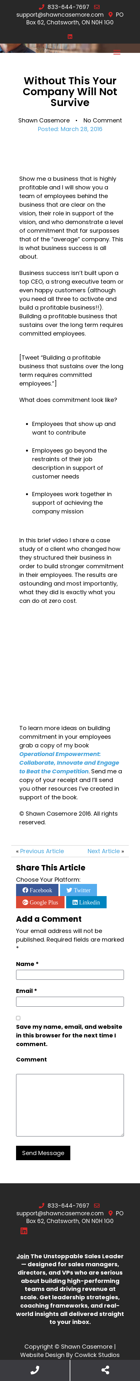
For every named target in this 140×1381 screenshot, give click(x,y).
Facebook (40, 890)
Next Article (104, 851)
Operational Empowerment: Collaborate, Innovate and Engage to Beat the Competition (69, 762)
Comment (31, 1059)
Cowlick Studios (97, 1355)
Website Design (42, 1355)
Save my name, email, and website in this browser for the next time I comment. (69, 1035)
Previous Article (42, 851)
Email (26, 991)
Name (27, 964)
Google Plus (43, 902)
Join (22, 1256)
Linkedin (89, 902)
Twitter (81, 890)
